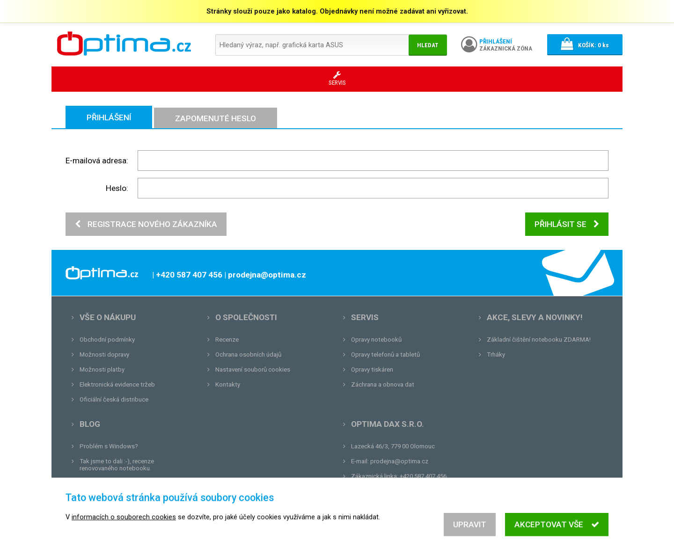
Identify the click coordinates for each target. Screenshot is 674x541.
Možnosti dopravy (104, 354)
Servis (365, 317)
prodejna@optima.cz (399, 461)
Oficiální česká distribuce (114, 399)
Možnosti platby (102, 369)
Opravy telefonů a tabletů (385, 354)
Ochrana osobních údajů (248, 354)
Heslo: (117, 188)
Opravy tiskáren (372, 369)
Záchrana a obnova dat (382, 384)
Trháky (496, 354)
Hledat (428, 45)
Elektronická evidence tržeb (117, 384)
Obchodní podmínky (107, 339)
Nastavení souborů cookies (252, 369)
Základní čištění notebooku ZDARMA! (539, 339)
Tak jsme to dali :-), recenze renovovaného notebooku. (117, 465)
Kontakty (227, 384)
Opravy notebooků (376, 339)
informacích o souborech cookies (124, 536)
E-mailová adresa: (97, 160)
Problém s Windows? (109, 446)
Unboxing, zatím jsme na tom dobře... (131, 483)
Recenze (227, 339)
